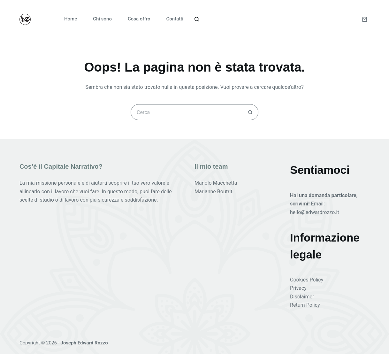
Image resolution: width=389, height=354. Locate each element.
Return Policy (305, 305)
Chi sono (102, 19)
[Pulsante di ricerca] (250, 112)
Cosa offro (139, 19)
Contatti (175, 19)
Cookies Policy (306, 280)
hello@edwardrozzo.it (314, 212)
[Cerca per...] (186, 112)
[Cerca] (196, 19)
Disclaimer (302, 297)
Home (70, 19)
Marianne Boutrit (213, 192)
